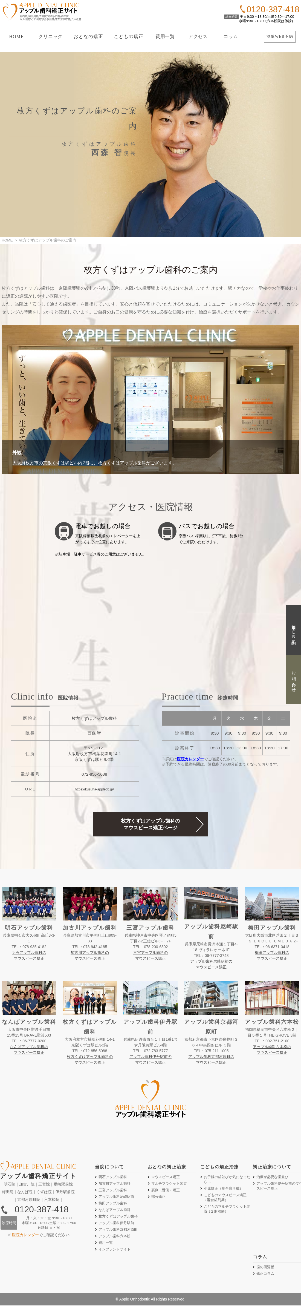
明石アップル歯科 (113, 1179)
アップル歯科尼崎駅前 (116, 1199)
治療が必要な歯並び (272, 1179)
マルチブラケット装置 (169, 1186)
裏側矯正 (165, 1192)
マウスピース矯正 (165, 1179)
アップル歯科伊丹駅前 (116, 1225)
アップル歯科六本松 (115, 1238)
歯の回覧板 (265, 1269)
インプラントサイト (115, 1251)
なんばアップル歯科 (115, 1212)
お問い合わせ (293, 679)
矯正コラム (265, 1276)
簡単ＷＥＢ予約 (293, 630)
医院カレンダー (190, 759)
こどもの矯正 (128, 36)
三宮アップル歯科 (113, 1192)
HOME (16, 36)
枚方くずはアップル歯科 (118, 1218)
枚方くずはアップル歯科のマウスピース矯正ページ (150, 826)
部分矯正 (158, 1199)
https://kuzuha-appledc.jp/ (94, 789)
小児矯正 (223, 1191)
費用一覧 (165, 36)
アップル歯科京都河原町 (118, 1232)
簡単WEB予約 (280, 36)
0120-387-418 (41, 1212)
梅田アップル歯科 (113, 1206)
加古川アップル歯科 (115, 1186)
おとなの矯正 (88, 36)
